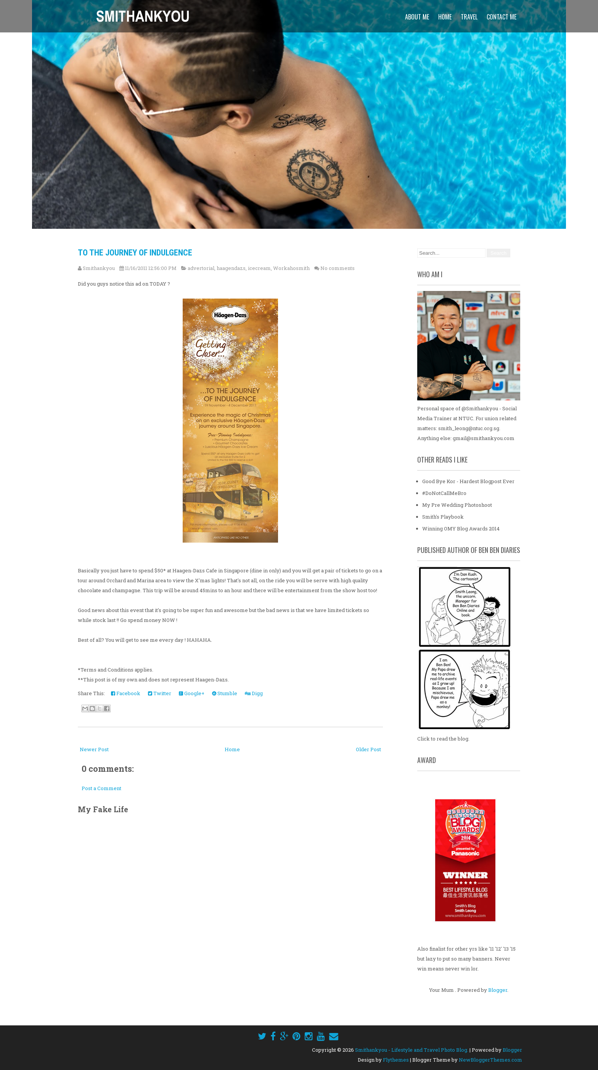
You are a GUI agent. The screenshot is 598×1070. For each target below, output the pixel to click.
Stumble (224, 693)
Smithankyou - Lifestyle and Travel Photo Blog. (411, 1049)
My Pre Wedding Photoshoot (457, 504)
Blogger (497, 989)
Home (445, 16)
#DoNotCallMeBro (444, 493)
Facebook (125, 693)
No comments (337, 268)
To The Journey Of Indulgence (135, 252)
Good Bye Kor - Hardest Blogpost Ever (468, 481)
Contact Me (501, 16)
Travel (469, 16)
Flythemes (396, 1059)
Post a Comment (101, 788)
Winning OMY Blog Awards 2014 (461, 528)
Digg (254, 693)
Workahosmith (291, 268)
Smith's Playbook (443, 516)
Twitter (159, 693)
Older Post (368, 749)
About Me (417, 16)
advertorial (201, 268)
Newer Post (94, 749)
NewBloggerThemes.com (490, 1059)
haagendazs (231, 268)
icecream (259, 268)
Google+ (191, 693)
